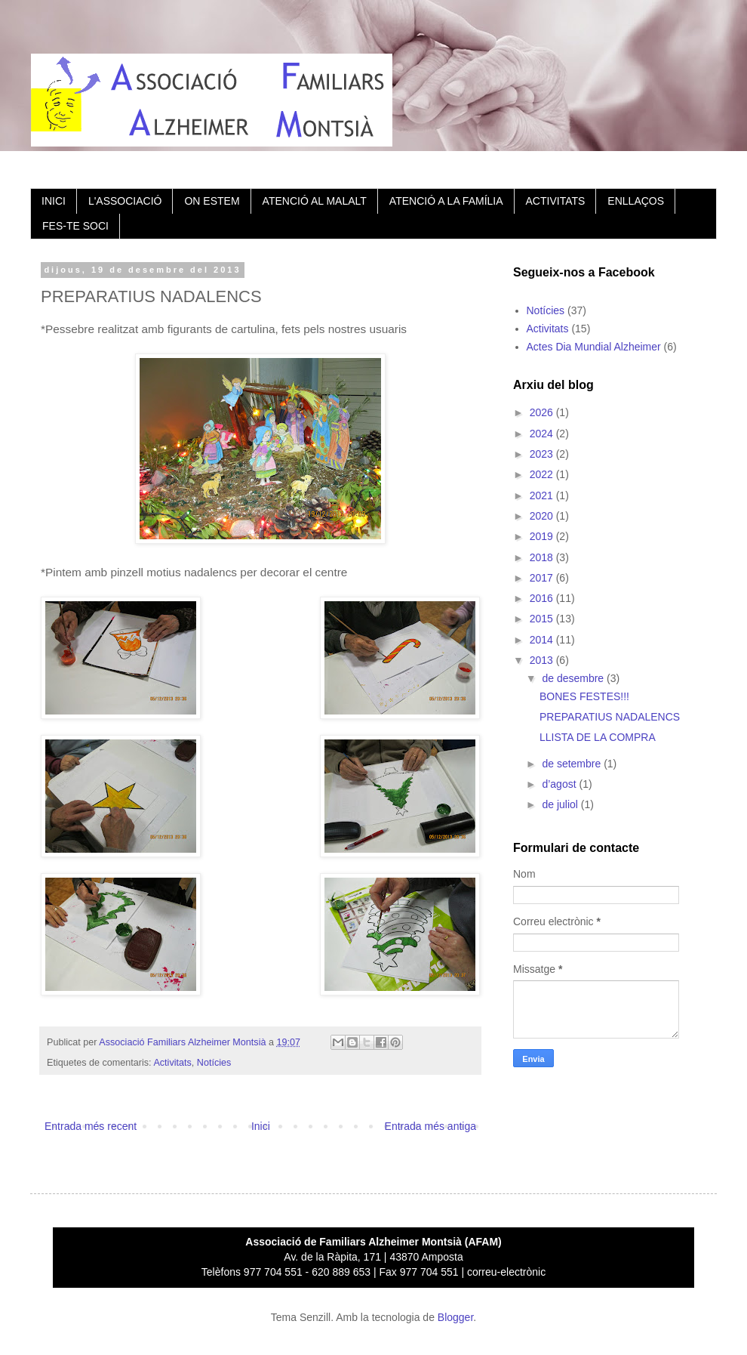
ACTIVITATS (556, 201)
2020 (543, 516)
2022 (543, 474)
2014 (543, 640)
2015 (543, 619)
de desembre (574, 678)
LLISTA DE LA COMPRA (598, 737)
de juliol (561, 804)
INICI (54, 201)
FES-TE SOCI (75, 226)
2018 (543, 557)
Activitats (172, 1062)
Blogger (455, 1317)
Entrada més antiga (430, 1126)
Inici (260, 1126)
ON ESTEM (211, 201)
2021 (543, 495)
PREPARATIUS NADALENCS (610, 717)
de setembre (573, 764)
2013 (543, 660)
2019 (543, 536)
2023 (543, 454)
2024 (543, 433)
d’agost (560, 784)
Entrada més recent (91, 1126)
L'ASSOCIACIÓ (125, 201)
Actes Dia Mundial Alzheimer (594, 347)
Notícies (214, 1062)
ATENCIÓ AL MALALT (315, 201)
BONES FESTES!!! (584, 696)
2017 (543, 578)
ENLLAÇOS (635, 201)
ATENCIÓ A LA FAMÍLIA (446, 201)
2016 (543, 598)
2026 (543, 412)
